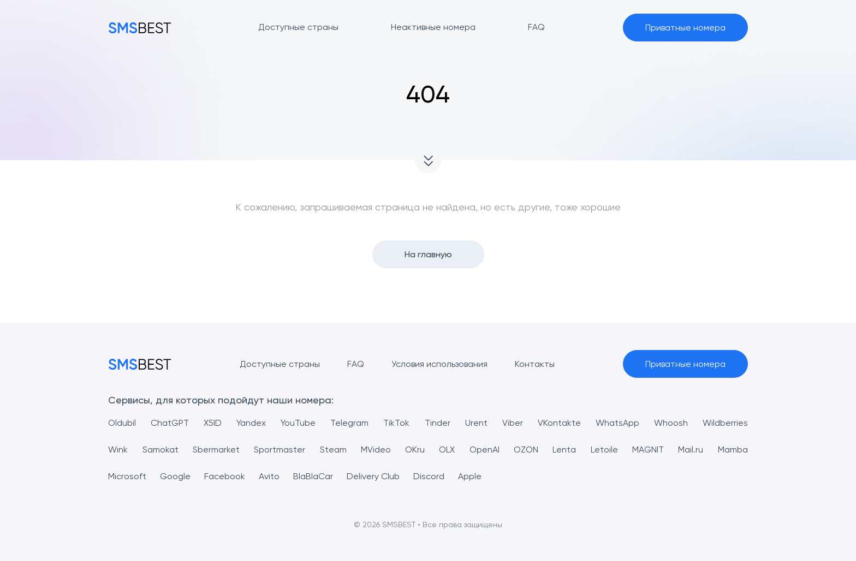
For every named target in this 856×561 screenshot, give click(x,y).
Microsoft (127, 476)
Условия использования (439, 364)
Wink (118, 449)
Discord (428, 476)
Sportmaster (279, 449)
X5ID (213, 423)
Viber (512, 423)
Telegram (349, 423)
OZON (526, 449)
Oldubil (122, 423)
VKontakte (559, 423)
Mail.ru (690, 449)
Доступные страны (280, 364)
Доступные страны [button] (298, 27)
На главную (428, 254)
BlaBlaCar (313, 476)
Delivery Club (373, 476)
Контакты (535, 364)
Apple (470, 476)
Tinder (437, 423)
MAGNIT (648, 449)
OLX (447, 449)
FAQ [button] (536, 27)
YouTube (298, 423)
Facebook (224, 476)
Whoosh (671, 423)
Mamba (733, 449)
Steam (333, 449)
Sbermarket (216, 449)
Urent (476, 423)
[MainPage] (139, 27)
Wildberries (725, 423)
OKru (415, 449)
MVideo (376, 449)
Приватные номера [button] (685, 27)
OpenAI (484, 449)
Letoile (604, 449)
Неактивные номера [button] (433, 27)
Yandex (251, 423)
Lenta (564, 449)
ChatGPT (170, 423)
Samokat (160, 449)
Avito (269, 476)
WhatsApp (617, 423)
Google (175, 476)
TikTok (396, 423)
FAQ (355, 364)
